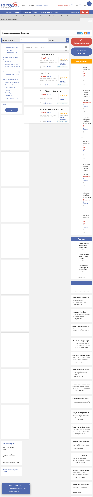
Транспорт (43, 15)
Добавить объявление (64, 5)
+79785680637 (78, 178)
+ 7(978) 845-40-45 (79, 294)
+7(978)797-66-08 (79, 337)
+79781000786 (78, 250)
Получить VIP (63, 59)
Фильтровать (12, 110)
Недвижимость (27, 15)
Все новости (81, 151)
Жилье (62, 15)
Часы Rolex (45, 73)
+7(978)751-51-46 (79, 308)
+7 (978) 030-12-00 (79, 193)
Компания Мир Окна (79, 186)
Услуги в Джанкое (78, 419)
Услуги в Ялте (77, 414)
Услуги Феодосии (78, 391)
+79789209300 (78, 322)
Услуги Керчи (76, 397)
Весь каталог (81, 161)
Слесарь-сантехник (79, 102)
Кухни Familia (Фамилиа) (80, 244)
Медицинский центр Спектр (9, 456)
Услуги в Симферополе (80, 402)
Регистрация (30, 5)
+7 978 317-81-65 (79, 236)
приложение (75, 12)
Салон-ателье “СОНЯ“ (79, 330)
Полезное (81, 113)
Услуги (36, 15)
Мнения (17, 12)
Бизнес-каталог (46, 12)
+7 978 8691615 (79, 265)
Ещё (56, 12)
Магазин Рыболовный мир (81, 344)
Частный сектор (53, 15)
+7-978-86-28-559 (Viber (81, 222)
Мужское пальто (48, 55)
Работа (18, 15)
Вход (23, 5)
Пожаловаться (64, 61)
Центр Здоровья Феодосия (8, 448)
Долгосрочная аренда (73, 15)
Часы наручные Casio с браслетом (57, 109)
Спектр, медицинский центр (82, 201)
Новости (9, 12)
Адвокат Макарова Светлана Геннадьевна (81, 88)
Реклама (90, 20)
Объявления (27, 12)
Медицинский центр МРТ (11, 462)
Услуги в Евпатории (79, 408)
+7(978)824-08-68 (79, 351)
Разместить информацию (81, 165)
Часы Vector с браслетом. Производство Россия (63, 91)
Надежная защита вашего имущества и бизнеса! (80, 71)
